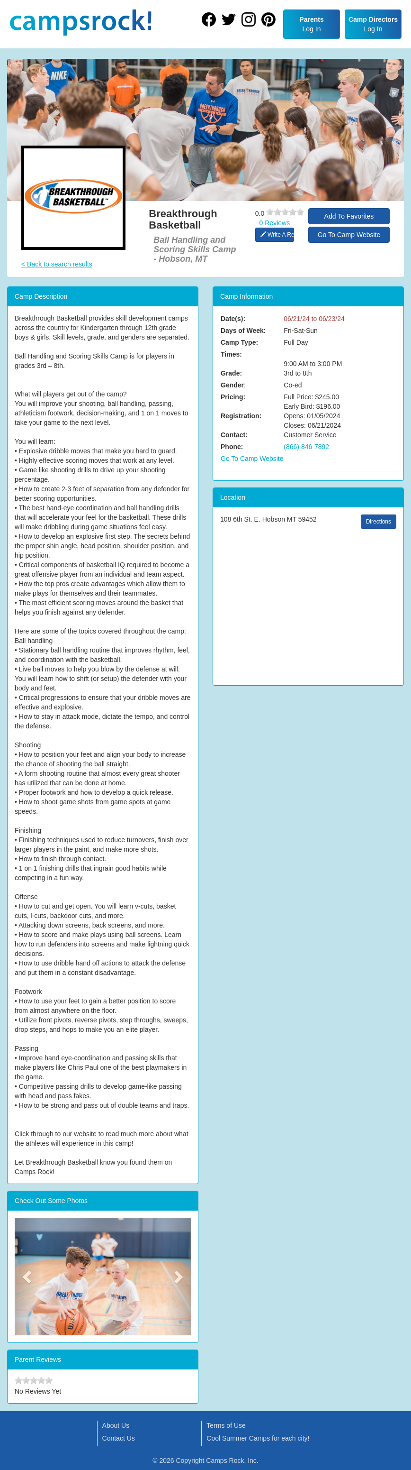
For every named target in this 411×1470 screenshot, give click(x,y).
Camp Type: (239, 342)
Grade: (231, 373)
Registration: (241, 416)
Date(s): (233, 318)
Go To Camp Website (349, 235)
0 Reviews (274, 223)
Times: (231, 354)
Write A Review (277, 234)
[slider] (285, 212)
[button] (28, 1276)
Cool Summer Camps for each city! (257, 1438)
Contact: (234, 435)
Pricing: (233, 397)
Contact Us (118, 1438)
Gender (232, 385)
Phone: (232, 446)
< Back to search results (56, 264)
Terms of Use (225, 1425)
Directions (378, 521)
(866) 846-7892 (306, 446)
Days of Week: (243, 330)
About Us (116, 1425)
